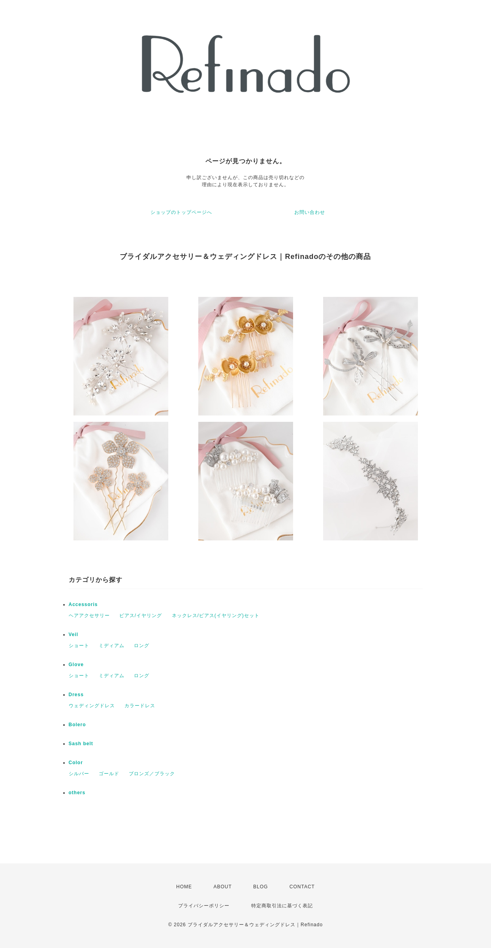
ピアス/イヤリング (140, 615)
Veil (74, 634)
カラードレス (139, 705)
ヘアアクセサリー (89, 615)
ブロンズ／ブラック (152, 773)
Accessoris (83, 604)
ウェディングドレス (92, 705)
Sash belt (81, 743)
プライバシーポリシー (204, 905)
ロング (141, 645)
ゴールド (109, 773)
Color (76, 762)
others (77, 792)
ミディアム (111, 645)
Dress (76, 694)
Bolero (77, 724)
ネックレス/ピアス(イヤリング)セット (216, 615)
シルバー (79, 773)
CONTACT (302, 886)
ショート (79, 645)
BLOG (260, 886)
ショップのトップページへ (181, 212)
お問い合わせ (309, 212)
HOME (184, 886)
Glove (76, 664)
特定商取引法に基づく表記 (282, 905)
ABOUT (222, 886)
